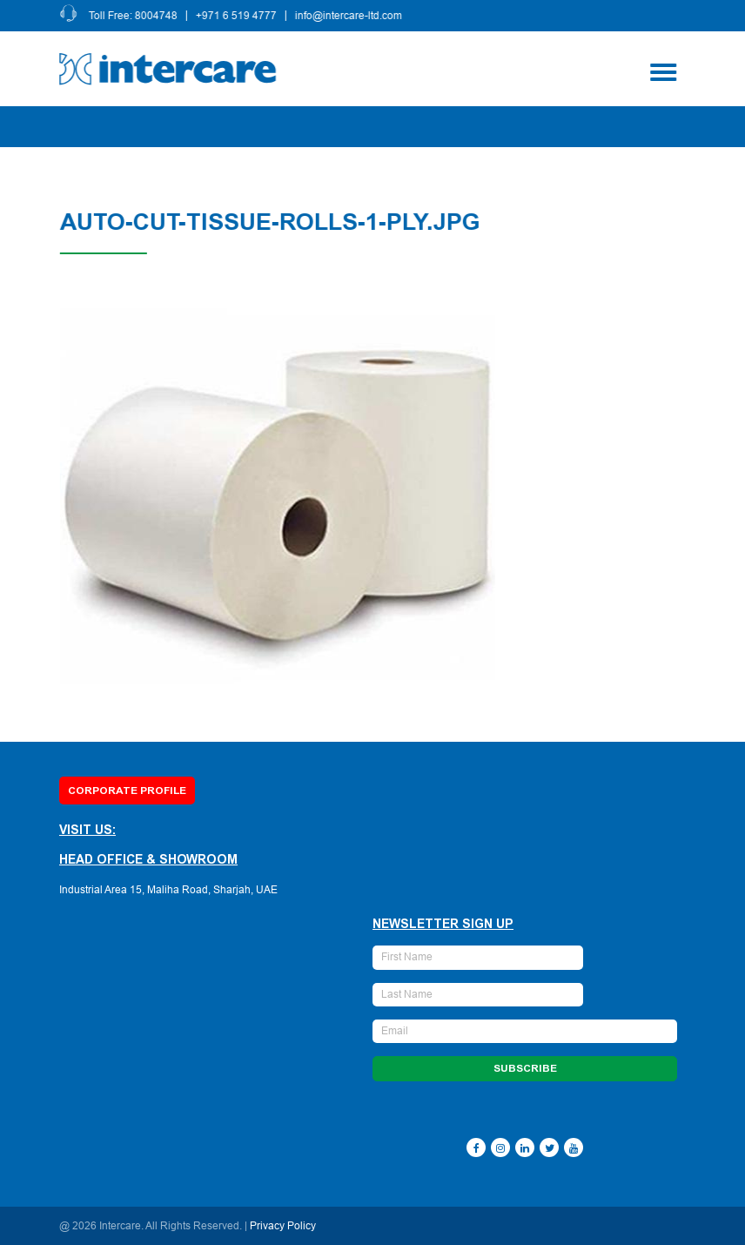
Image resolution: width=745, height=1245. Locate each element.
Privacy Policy (283, 1226)
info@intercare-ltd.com (350, 15)
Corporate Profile (127, 790)
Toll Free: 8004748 (135, 15)
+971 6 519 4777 (238, 15)
